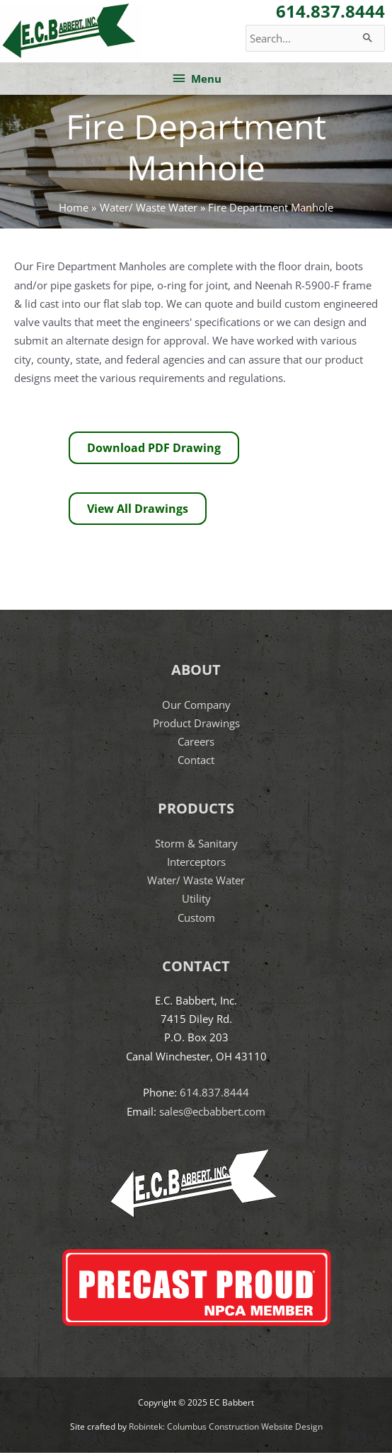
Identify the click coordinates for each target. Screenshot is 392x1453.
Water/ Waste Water (196, 880)
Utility (196, 898)
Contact (196, 760)
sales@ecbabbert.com (212, 1111)
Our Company (196, 704)
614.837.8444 (214, 1092)
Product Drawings (196, 723)
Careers (196, 741)
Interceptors (196, 862)
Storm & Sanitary (196, 843)
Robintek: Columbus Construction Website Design (226, 1426)
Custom (196, 917)
